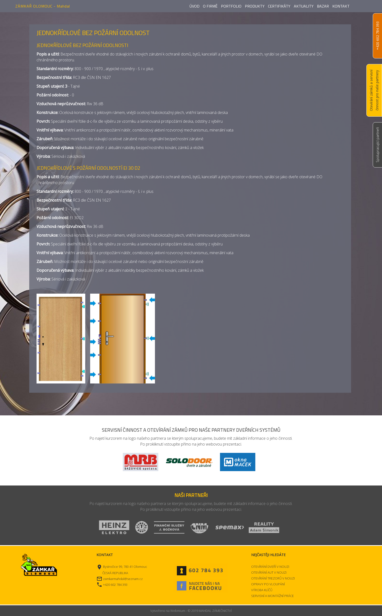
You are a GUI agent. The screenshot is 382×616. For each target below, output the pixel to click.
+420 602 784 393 (377, 36)
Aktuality (304, 6)
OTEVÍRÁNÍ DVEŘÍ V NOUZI (270, 566)
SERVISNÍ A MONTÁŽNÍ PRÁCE (272, 596)
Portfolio (231, 6)
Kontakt (341, 6)
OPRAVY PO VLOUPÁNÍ (268, 584)
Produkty (255, 6)
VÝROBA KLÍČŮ (261, 590)
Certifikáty (279, 6)
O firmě (210, 6)
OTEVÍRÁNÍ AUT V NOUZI (268, 572)
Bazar (323, 6)
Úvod (195, 6)
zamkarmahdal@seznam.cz (123, 579)
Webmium (177, 610)
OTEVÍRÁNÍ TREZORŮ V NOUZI (273, 578)
